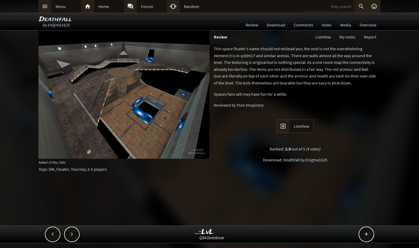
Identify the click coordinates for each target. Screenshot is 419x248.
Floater (62, 169)
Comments (303, 25)
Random (191, 6)
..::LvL (205, 232)
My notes (347, 37)
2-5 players (97, 169)
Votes (327, 25)
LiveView (323, 37)
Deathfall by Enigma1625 (305, 159)
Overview (368, 25)
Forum (147, 6)
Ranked (276, 149)
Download (276, 25)
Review (252, 25)
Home (103, 6)
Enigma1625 (59, 25)
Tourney (78, 169)
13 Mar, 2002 (56, 162)
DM (52, 169)
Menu (61, 6)
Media (345, 25)
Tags (42, 169)
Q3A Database (211, 237)
